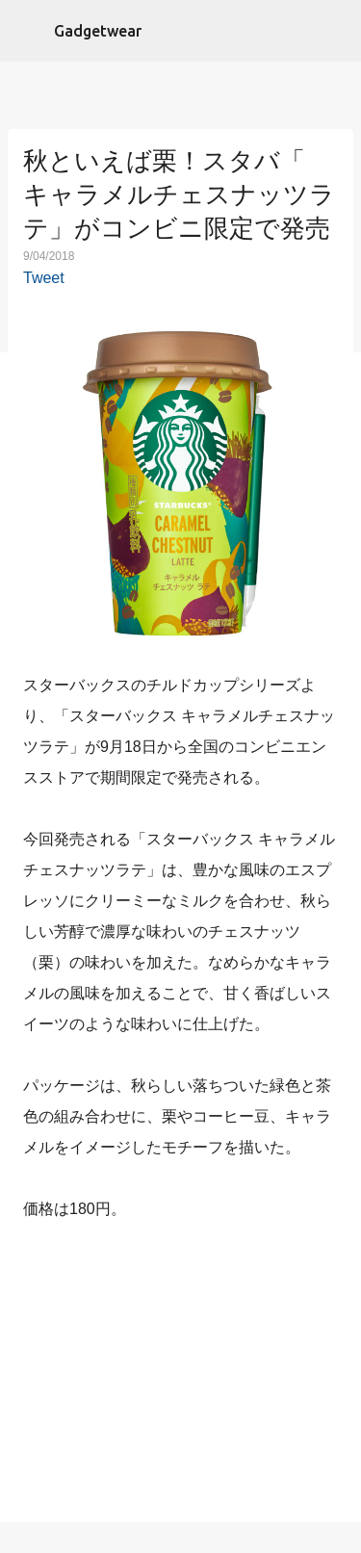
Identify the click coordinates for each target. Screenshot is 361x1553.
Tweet (43, 278)
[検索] (334, 31)
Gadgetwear (98, 30)
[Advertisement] (181, 1375)
